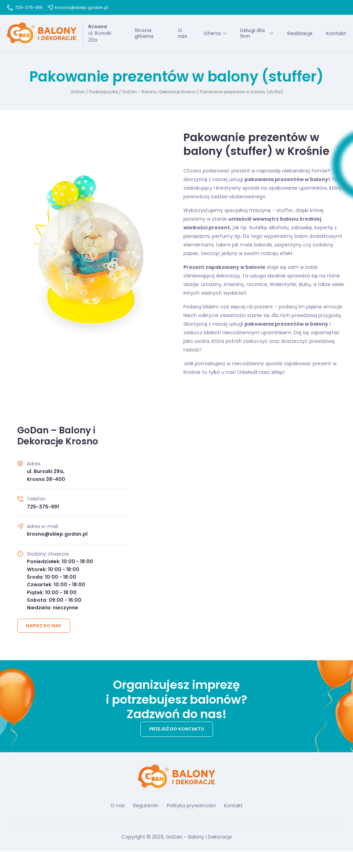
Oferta (212, 33)
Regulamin (146, 805)
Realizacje (299, 33)
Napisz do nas (44, 626)
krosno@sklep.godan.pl (78, 7)
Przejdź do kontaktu (176, 729)
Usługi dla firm (252, 33)
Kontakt (336, 33)
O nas (182, 33)
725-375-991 (24, 7)
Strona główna (143, 33)
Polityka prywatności (191, 805)
